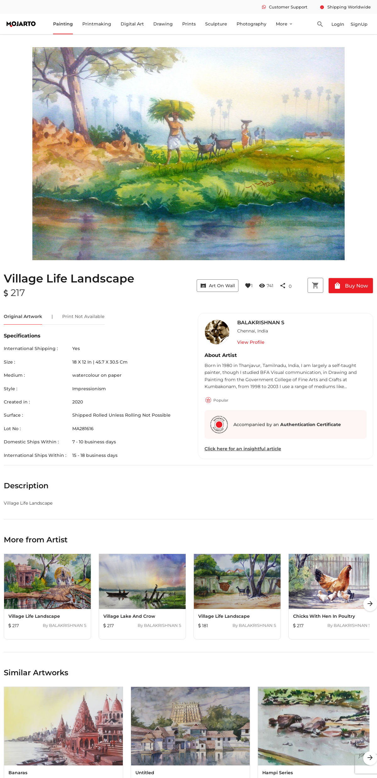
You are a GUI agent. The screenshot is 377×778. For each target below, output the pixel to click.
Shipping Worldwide (345, 6)
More (284, 24)
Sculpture (216, 24)
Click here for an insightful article (243, 449)
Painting (63, 24)
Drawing (163, 24)
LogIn (337, 24)
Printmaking (96, 24)
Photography (251, 24)
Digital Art (132, 24)
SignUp (359, 24)
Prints (189, 24)
